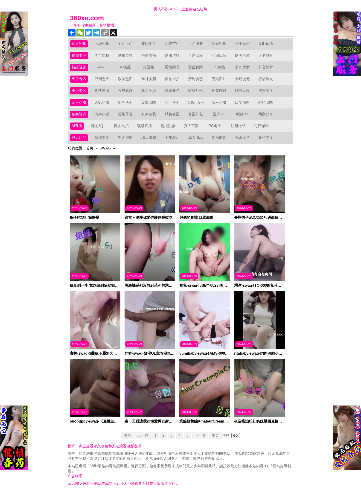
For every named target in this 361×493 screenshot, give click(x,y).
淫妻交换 (265, 91)
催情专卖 (102, 138)
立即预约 (265, 44)
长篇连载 (219, 91)
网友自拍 (121, 126)
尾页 (215, 435)
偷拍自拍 (125, 55)
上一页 (142, 435)
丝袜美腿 (148, 79)
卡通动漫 (195, 55)
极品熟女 (265, 79)
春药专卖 (265, 138)
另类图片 (219, 79)
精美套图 (172, 114)
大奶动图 (101, 102)
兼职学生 (148, 44)
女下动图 (172, 102)
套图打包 (195, 114)
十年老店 (172, 138)
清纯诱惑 (195, 79)
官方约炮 (79, 44)
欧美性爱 (242, 55)
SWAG (101, 67)
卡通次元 (242, 79)
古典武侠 (125, 91)
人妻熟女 (265, 55)
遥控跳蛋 (168, 126)
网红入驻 (97, 126)
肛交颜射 (265, 67)
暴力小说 (148, 91)
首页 (89, 148)
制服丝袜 (172, 55)
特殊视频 (79, 67)
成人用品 (79, 138)
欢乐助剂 (219, 138)
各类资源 (79, 114)
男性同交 (172, 67)
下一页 (200, 435)
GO (235, 435)
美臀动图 (148, 102)
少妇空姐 (172, 44)
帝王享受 (242, 44)
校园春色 (172, 91)
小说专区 (79, 91)
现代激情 (102, 91)
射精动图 (265, 102)
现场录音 (125, 114)
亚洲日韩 (219, 55)
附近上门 (125, 44)
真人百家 (191, 126)
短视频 (148, 67)
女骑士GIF (195, 102)
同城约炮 (102, 44)
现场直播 (144, 126)
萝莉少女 (242, 67)
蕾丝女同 (195, 67)
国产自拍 (102, 55)
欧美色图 (125, 79)
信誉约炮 (219, 44)
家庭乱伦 (195, 91)
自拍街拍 (172, 79)
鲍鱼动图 (125, 102)
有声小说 (102, 114)
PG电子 (215, 126)
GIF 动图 (79, 102)
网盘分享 (265, 114)
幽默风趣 (242, 91)
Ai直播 (77, 126)
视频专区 (79, 55)
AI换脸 (125, 67)
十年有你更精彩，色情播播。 (94, 25)
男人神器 (125, 138)
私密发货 (242, 138)
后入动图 (218, 102)
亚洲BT (219, 114)
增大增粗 (148, 138)
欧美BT (242, 114)
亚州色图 (102, 79)
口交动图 (242, 102)
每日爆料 (261, 126)
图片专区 (79, 79)
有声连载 (148, 114)
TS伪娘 (219, 67)
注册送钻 (238, 126)
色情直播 (148, 55)
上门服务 (195, 44)
